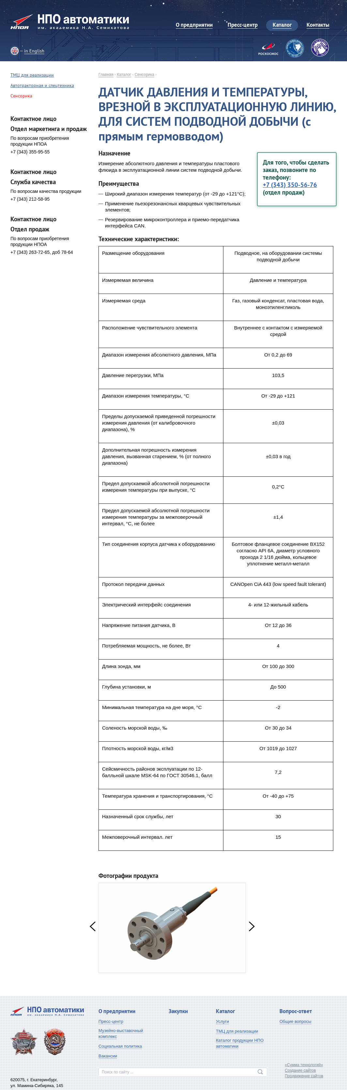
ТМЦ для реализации (32, 75)
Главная (105, 74)
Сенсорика (144, 74)
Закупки (178, 1011)
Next (252, 926)
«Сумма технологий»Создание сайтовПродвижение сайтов (304, 1070)
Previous (93, 926)
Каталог (124, 74)
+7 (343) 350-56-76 (290, 185)
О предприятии (116, 1011)
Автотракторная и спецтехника (42, 85)
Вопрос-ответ (295, 1011)
